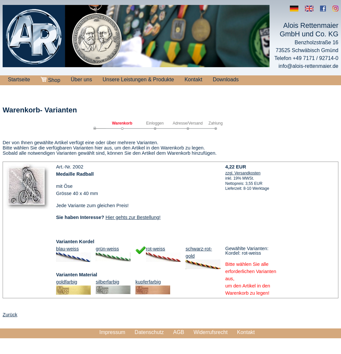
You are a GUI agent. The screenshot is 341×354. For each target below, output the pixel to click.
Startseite (19, 79)
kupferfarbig (148, 282)
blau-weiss (67, 248)
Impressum (112, 332)
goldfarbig (66, 282)
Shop (50, 80)
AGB (178, 332)
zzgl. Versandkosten (242, 173)
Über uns (81, 79)
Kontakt (193, 79)
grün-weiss (107, 248)
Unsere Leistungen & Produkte (138, 79)
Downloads (226, 79)
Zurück (10, 314)
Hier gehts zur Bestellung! (133, 217)
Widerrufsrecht (210, 332)
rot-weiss (155, 248)
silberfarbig (107, 282)
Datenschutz (149, 332)
